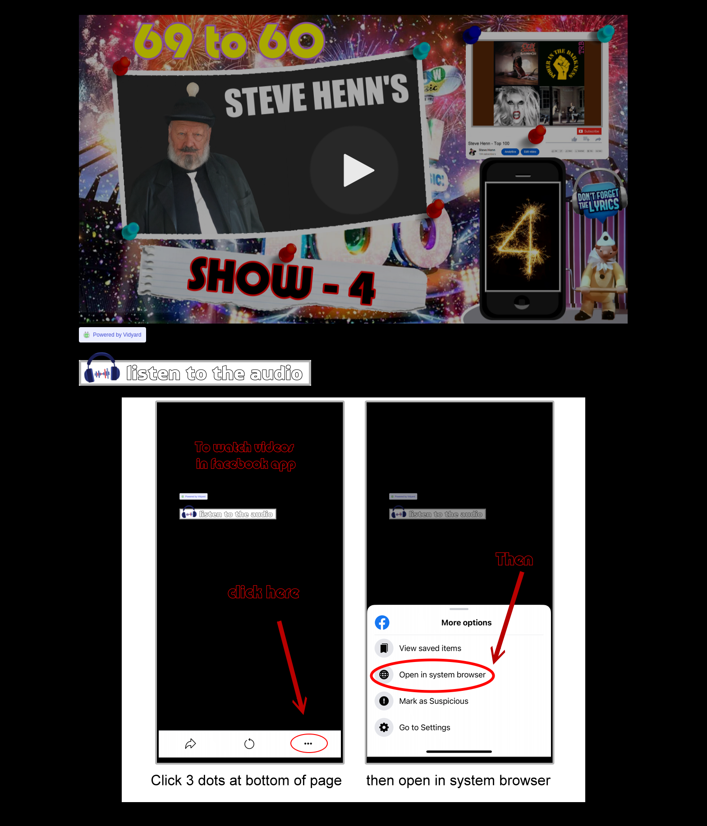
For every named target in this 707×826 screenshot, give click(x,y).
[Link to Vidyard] (112, 334)
